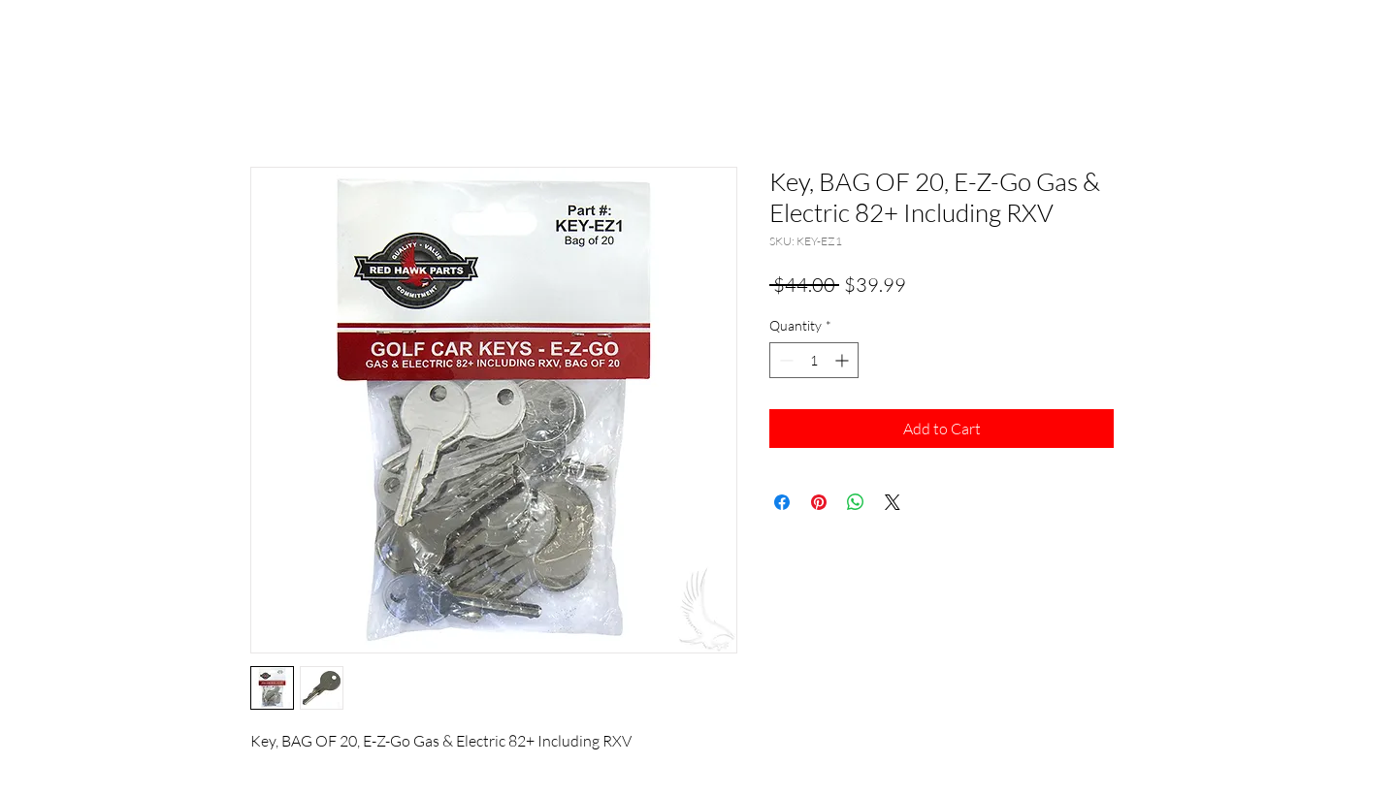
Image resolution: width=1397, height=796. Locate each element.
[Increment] (843, 360)
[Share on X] (892, 502)
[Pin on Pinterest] (818, 502)
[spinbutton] (813, 360)
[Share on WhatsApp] (855, 502)
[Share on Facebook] (782, 502)
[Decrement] (784, 360)
